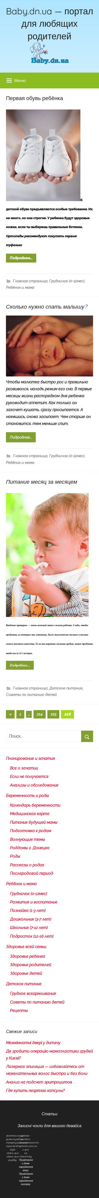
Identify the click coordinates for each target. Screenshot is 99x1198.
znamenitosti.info (29, 1142)
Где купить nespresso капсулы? (35, 1090)
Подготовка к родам (30, 830)
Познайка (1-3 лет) (27, 910)
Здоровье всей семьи (26, 946)
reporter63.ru (13, 1146)
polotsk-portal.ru (25, 1137)
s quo (25, 1149)
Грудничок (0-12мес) (66, 281)
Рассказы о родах (27, 865)
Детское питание (65, 688)
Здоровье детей (26, 973)
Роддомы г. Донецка (29, 848)
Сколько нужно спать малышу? (46, 306)
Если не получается (29, 776)
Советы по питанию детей (31, 694)
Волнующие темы (27, 839)
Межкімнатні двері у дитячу (33, 1042)
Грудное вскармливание (33, 993)
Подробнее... (21, 258)
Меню (16, 80)
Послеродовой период (31, 873)
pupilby (12, 1160)
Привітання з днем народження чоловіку (26, 1179)
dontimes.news (14, 1135)
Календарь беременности (35, 805)
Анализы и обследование (34, 785)
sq (25, 1153)
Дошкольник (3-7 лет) (30, 919)
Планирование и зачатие (30, 758)
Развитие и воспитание (33, 902)
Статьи (49, 1113)
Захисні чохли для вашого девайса (49, 1125)
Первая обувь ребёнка (34, 98)
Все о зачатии (24, 768)
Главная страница (30, 281)
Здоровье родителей (30, 964)
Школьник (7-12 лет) (29, 927)
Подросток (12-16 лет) (31, 936)
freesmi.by (25, 1156)
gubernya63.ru (14, 1139)
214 (39, 714)
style (12, 1149)
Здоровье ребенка (27, 956)
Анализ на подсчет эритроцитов (39, 1082)
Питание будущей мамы (33, 822)
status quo (12, 1153)
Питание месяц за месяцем (41, 481)
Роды (15, 856)
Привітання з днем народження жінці (26, 1165)
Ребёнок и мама (20, 287)
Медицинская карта (29, 813)
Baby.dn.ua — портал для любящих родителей (49, 23)
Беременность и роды (27, 795)
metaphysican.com (17, 1142)
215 (53, 714)
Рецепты (19, 1010)
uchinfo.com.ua (28, 1146)
